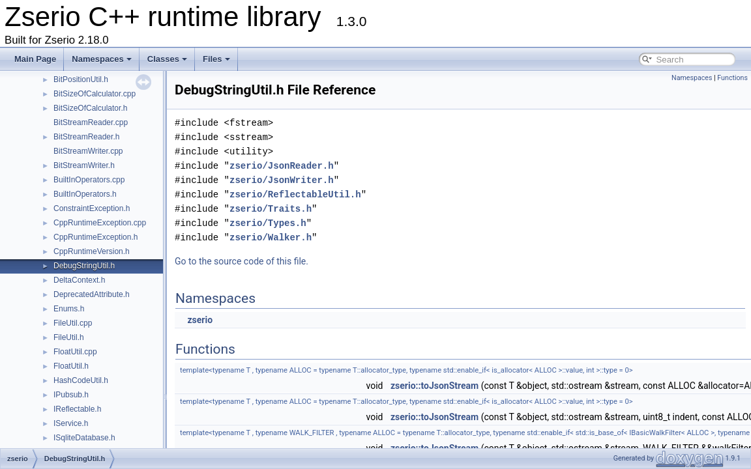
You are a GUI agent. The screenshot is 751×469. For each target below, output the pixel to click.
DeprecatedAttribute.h (91, 294)
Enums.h (68, 308)
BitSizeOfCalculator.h (90, 108)
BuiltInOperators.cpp (89, 179)
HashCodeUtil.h (80, 380)
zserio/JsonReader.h (281, 166)
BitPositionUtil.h (80, 79)
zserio (200, 320)
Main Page (35, 59)
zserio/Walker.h (270, 237)
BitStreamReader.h (86, 136)
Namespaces (102, 59)
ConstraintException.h (91, 208)
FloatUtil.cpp (75, 351)
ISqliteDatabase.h (84, 437)
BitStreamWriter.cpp (88, 151)
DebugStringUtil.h (84, 265)
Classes (167, 59)
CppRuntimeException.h (95, 237)
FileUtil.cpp (72, 323)
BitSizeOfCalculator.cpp (94, 93)
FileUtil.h (68, 337)
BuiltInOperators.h (85, 194)
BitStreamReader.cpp (90, 122)
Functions (732, 78)
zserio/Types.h (267, 223)
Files (216, 59)
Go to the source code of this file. (241, 261)
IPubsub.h (71, 394)
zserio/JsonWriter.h (281, 180)
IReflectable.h (77, 409)
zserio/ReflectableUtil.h (295, 194)
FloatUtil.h (71, 366)
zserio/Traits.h (270, 209)
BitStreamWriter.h (84, 165)
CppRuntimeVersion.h (91, 251)
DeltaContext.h (79, 280)
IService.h (70, 423)
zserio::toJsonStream (434, 385)
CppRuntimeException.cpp (99, 222)
